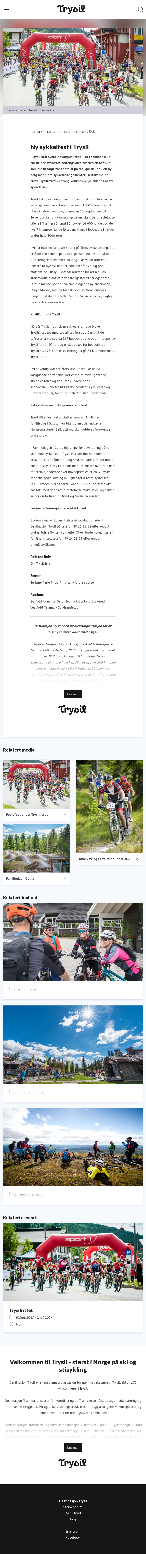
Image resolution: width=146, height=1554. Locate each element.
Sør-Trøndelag (68, 607)
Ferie (46, 582)
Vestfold (36, 607)
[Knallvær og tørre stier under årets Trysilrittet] (109, 806)
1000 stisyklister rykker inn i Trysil (45, 999)
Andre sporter (85, 582)
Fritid (55, 582)
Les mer (73, 694)
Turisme (36, 582)
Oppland (84, 601)
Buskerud (98, 601)
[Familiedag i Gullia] (36, 848)
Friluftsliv (67, 582)
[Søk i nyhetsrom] (141, 9)
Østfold (36, 601)
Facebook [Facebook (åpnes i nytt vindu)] (73, 1537)
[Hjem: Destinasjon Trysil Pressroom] (72, 9)
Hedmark (70, 601)
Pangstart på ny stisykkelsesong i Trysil (50, 1204)
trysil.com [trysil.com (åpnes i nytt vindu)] (73, 1531)
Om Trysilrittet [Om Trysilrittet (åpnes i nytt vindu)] (41, 563)
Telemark (50, 607)
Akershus (49, 601)
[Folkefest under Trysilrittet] (36, 784)
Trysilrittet (21, 1310)
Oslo (60, 601)
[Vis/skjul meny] (6, 9)
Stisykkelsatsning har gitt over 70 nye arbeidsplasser (64, 1102)
